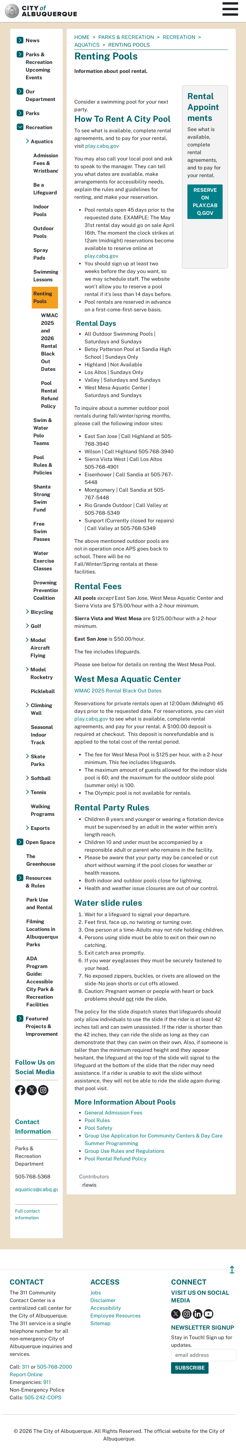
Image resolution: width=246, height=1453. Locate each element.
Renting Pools (42, 297)
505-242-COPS (43, 1397)
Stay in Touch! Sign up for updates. (201, 1341)
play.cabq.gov (102, 146)
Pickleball (43, 691)
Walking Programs (42, 810)
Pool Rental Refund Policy (116, 1159)
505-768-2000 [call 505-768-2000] (54, 1367)
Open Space (40, 842)
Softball (41, 778)
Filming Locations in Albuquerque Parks (42, 933)
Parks (32, 113)
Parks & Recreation (126, 37)
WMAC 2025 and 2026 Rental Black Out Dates (49, 342)
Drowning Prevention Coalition (45, 590)
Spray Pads (40, 254)
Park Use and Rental (39, 903)
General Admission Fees (113, 1113)
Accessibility (105, 1308)
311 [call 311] (25, 1367)
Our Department (40, 95)
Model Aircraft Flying (40, 648)
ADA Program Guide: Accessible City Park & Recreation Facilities (40, 982)
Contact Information (33, 1126)
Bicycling (42, 612)
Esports (40, 828)
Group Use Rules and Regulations (124, 1151)
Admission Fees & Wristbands (45, 163)
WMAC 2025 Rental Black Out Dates (117, 691)
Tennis (38, 792)
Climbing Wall (41, 709)
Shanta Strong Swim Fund (42, 498)
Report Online (26, 1374)
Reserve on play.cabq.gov (205, 201)
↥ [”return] (232, 1270)
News (32, 40)
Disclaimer (103, 1300)
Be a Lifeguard (45, 189)
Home (82, 37)
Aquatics (87, 45)
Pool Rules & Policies (43, 465)
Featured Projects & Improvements (42, 1026)
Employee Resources (115, 1316)
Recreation (179, 37)
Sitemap (100, 1323)
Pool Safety (98, 1128)
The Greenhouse (40, 860)
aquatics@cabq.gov (38, 1189)
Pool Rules (97, 1120)
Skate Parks (38, 760)
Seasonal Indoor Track (42, 735)
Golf (36, 626)
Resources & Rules (38, 882)
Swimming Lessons (45, 276)
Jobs (95, 1293)
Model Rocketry (41, 673)
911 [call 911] (47, 1382)
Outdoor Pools (43, 232)
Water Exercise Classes (43, 561)
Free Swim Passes (41, 531)
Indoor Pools (41, 210)
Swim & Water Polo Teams (42, 431)
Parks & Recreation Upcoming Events (39, 66)
